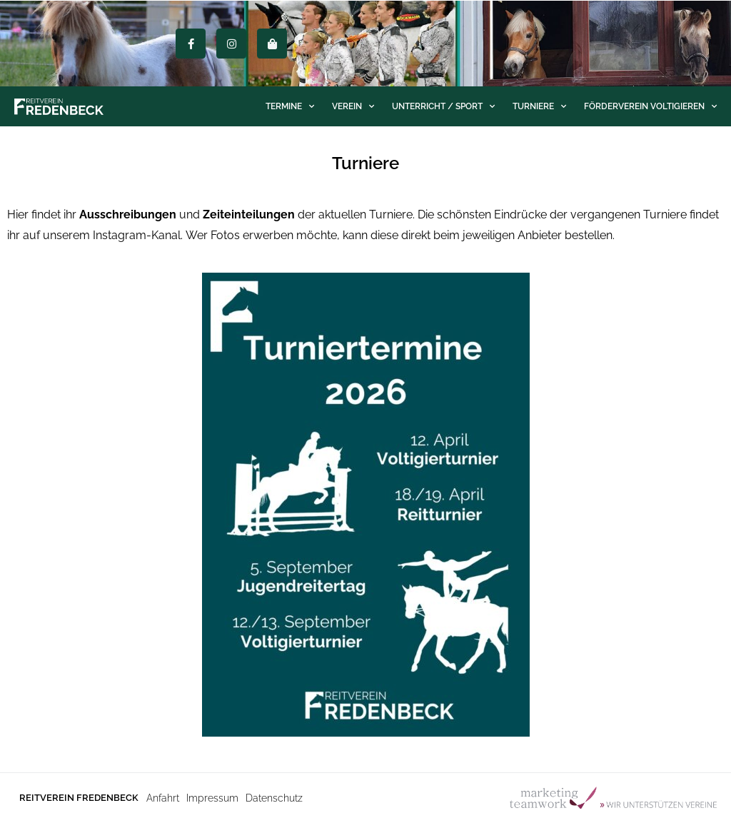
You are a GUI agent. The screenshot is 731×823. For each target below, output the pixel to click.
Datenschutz (274, 798)
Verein (353, 106)
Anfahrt (162, 798)
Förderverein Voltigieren (650, 106)
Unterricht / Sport (443, 106)
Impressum (212, 798)
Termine (290, 106)
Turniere (539, 106)
